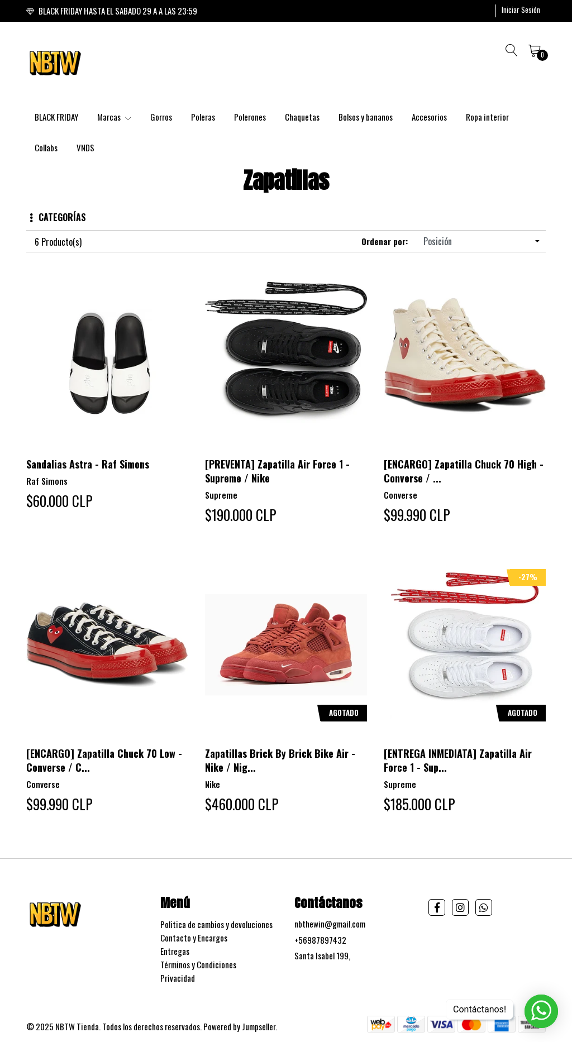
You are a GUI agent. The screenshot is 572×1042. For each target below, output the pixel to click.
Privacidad (177, 978)
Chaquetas (302, 117)
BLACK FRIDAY (56, 117)
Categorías (58, 217)
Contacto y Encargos (193, 937)
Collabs (46, 147)
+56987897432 (320, 940)
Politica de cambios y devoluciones (216, 924)
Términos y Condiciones (198, 964)
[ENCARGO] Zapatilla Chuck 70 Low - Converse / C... (104, 760)
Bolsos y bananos (366, 117)
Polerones (250, 117)
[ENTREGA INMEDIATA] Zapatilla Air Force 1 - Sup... (458, 760)
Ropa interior (487, 117)
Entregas (174, 951)
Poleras (203, 117)
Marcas (114, 117)
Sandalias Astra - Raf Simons (87, 464)
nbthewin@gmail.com (329, 923)
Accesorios (429, 117)
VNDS (85, 147)
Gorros (161, 117)
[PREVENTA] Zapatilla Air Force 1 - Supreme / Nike (277, 471)
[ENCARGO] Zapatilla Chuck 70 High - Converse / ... (464, 471)
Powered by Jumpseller (239, 1026)
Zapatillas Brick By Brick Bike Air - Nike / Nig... (280, 760)
